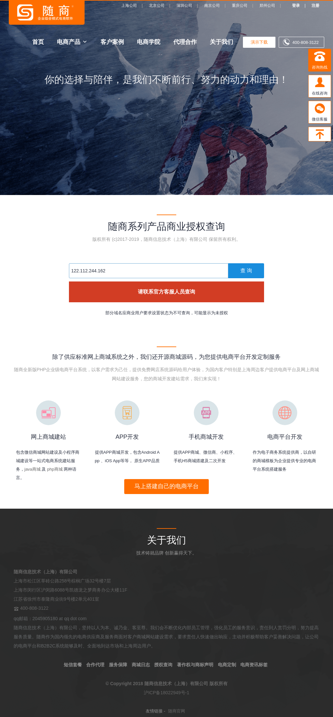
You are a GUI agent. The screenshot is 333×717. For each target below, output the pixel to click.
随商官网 (176, 711)
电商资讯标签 (254, 664)
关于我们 (221, 42)
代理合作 (185, 42)
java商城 (32, 469)
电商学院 (148, 42)
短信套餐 (73, 664)
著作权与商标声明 (195, 664)
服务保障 (118, 664)
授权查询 (163, 664)
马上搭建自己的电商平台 (166, 486)
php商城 (55, 469)
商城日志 (141, 664)
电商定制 (227, 664)
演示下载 (259, 42)
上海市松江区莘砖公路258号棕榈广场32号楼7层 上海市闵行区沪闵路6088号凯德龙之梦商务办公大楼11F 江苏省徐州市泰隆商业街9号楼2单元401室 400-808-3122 (70, 590)
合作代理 (95, 664)
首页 (38, 42)
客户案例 (112, 42)
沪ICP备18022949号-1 (166, 692)
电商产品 (68, 42)
